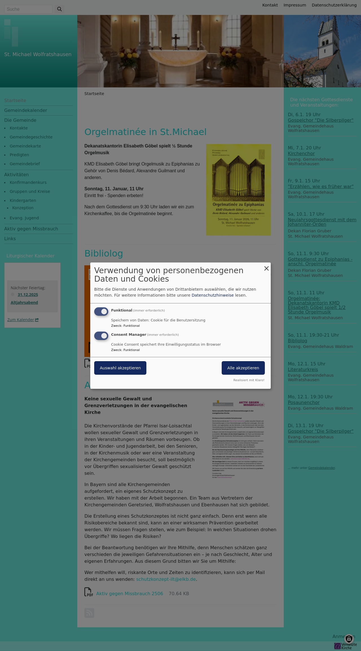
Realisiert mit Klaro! (249, 380)
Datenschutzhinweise (213, 295)
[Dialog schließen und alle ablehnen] (266, 265)
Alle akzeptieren (243, 368)
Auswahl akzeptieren (120, 368)
